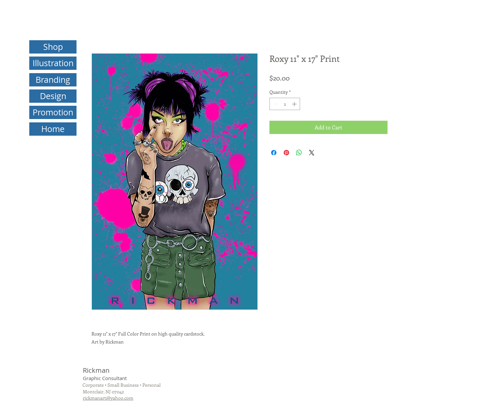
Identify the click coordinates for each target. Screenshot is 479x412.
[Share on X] (312, 153)
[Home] (53, 129)
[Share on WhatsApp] (299, 153)
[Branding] (53, 79)
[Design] (53, 96)
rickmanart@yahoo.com (108, 398)
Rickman (96, 370)
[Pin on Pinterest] (286, 153)
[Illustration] (53, 63)
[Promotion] (53, 112)
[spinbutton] (285, 104)
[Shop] (53, 47)
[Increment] (295, 104)
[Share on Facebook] (274, 153)
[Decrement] (274, 104)
